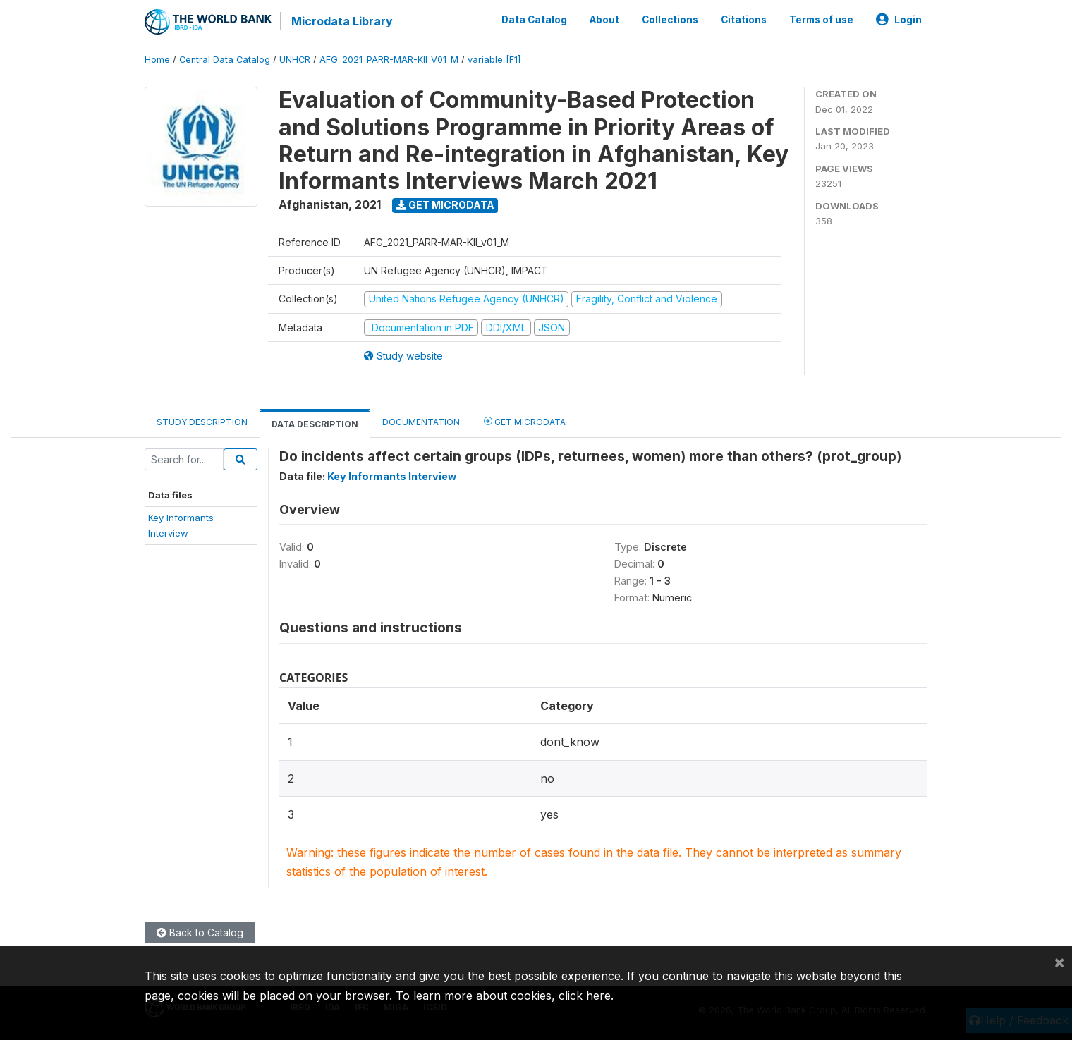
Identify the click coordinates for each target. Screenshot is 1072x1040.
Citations (744, 19)
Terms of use (821, 19)
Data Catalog (534, 19)
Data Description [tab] (315, 424)
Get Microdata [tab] (525, 421)
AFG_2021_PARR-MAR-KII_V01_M (388, 59)
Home (157, 59)
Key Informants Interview (391, 476)
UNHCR (294, 59)
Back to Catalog (200, 932)
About (604, 19)
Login (899, 19)
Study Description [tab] (202, 422)
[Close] (1059, 961)
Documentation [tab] (421, 422)
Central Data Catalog (224, 59)
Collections (670, 19)
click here (585, 996)
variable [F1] (494, 59)
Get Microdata (445, 205)
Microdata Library (342, 21)
